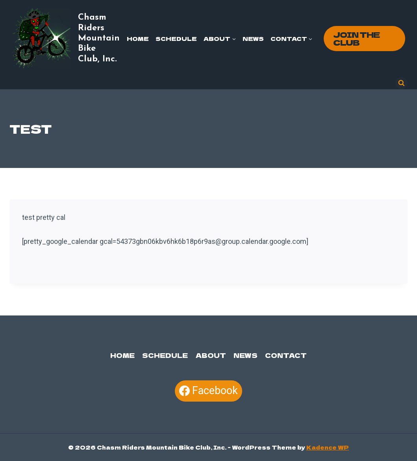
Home (138, 38)
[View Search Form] (401, 83)
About (211, 355)
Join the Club (356, 38)
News (253, 38)
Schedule (176, 38)
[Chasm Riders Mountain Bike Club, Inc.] (66, 38)
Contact (286, 355)
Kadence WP (327, 447)
